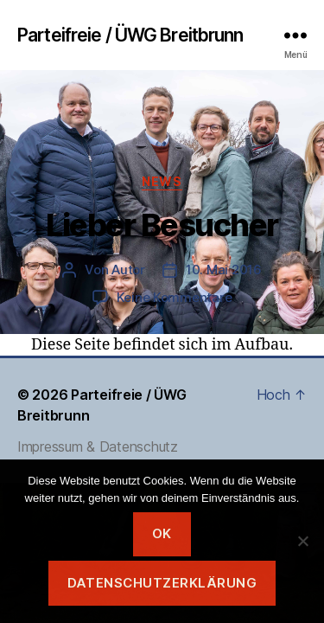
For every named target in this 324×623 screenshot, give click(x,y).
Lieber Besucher (162, 225)
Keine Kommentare (174, 297)
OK (162, 533)
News (161, 181)
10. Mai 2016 (224, 269)
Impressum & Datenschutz (97, 446)
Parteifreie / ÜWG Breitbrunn (130, 35)
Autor (128, 269)
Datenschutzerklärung (162, 583)
